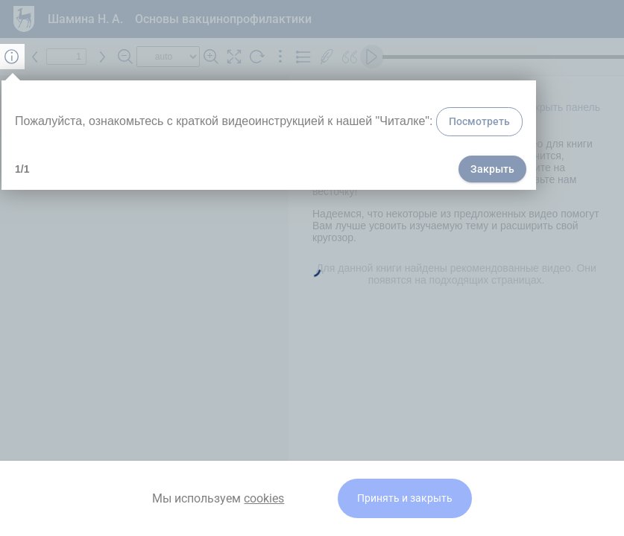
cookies (264, 498)
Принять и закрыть (405, 498)
